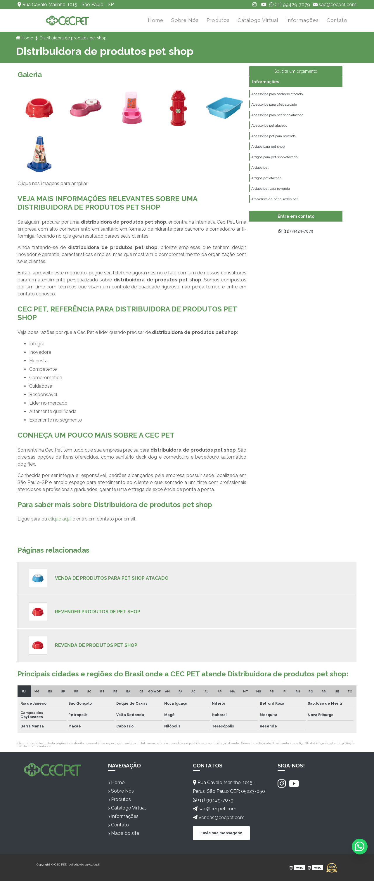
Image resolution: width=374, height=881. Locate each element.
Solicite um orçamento (295, 71)
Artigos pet (260, 174)
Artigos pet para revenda (270, 197)
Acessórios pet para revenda (273, 140)
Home (155, 20)
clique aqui (59, 519)
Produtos (218, 20)
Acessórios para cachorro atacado (277, 95)
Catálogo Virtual (258, 20)
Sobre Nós (185, 20)
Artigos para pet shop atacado (274, 163)
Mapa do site (123, 833)
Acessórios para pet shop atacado (277, 117)
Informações (302, 20)
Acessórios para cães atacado (274, 106)
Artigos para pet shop (268, 151)
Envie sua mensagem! (221, 832)
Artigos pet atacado (266, 186)
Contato (337, 20)
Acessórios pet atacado (269, 129)
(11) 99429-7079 (289, 4)
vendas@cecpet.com (219, 817)
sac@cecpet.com (334, 4)
